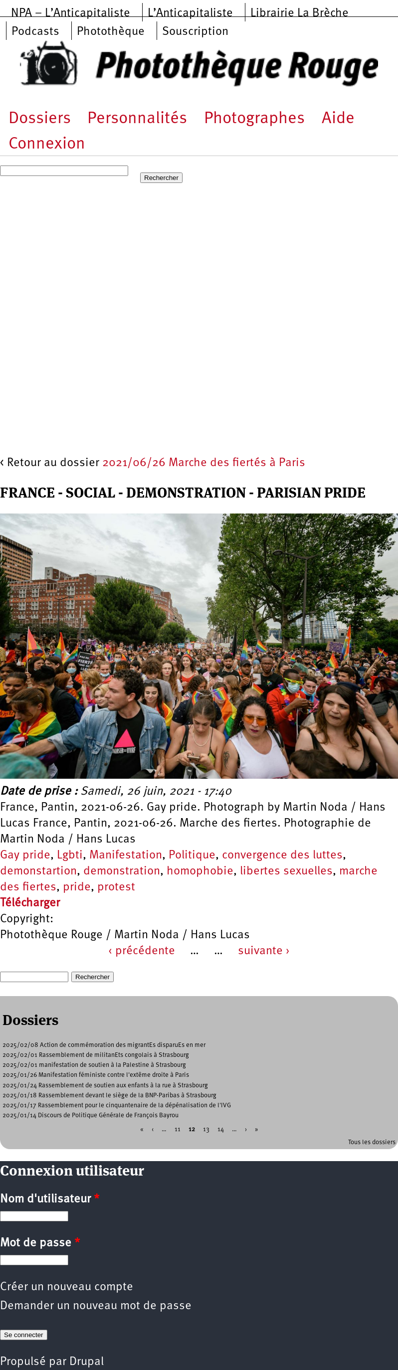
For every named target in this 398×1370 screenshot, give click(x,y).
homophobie (200, 871)
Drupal (86, 1362)
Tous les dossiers (372, 1142)
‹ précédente (141, 951)
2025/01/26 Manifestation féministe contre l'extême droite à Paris (95, 1075)
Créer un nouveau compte (66, 1287)
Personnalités (137, 119)
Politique (192, 855)
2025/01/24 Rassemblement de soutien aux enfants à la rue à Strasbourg (105, 1085)
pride (77, 887)
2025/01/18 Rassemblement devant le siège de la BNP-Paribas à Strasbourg (109, 1095)
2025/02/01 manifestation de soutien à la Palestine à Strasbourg (94, 1065)
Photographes (254, 119)
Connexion (46, 144)
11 (178, 1129)
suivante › (264, 951)
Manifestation (125, 855)
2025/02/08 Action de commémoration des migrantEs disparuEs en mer (103, 1045)
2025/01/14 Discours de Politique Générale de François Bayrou (90, 1115)
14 (220, 1129)
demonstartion (38, 871)
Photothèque (111, 32)
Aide (338, 119)
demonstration (121, 871)
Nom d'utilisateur (49, 1199)
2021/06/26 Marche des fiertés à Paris (203, 463)
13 (206, 1129)
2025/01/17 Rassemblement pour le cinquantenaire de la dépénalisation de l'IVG (116, 1105)
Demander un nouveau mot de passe (96, 1306)
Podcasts (35, 32)
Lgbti (70, 855)
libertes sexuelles (286, 871)
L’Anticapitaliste (190, 13)
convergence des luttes (282, 855)
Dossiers (39, 119)
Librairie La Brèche (299, 13)
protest (116, 887)
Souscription (195, 32)
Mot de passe (40, 1243)
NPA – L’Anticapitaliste (70, 13)
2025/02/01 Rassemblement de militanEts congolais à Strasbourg (95, 1055)
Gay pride (25, 855)
